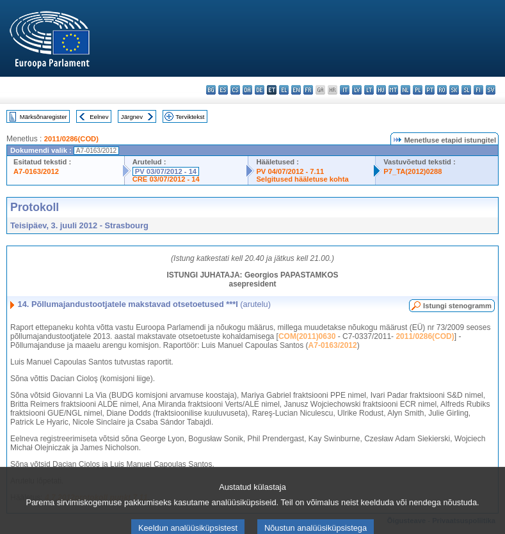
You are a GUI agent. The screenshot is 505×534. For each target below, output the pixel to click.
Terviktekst (189, 116)
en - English (296, 90)
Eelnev (99, 116)
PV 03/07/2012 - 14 (165, 171)
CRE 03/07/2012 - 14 (166, 179)
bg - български (211, 90)
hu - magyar (381, 90)
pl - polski (417, 90)
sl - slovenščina (466, 90)
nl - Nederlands (405, 90)
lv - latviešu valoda (357, 90)
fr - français (308, 90)
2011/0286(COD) (71, 139)
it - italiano (344, 90)
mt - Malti (393, 90)
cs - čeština (235, 90)
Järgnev (132, 116)
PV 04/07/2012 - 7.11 (290, 171)
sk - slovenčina (454, 90)
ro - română (442, 90)
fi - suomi (478, 90)
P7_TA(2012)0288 (412, 171)
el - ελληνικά (284, 90)
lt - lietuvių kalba (369, 90)
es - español (223, 90)
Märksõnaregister (43, 116)
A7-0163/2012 (36, 171)
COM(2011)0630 (306, 336)
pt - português (430, 90)
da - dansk (247, 90)
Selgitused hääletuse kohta (302, 179)
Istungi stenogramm (457, 306)
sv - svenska (490, 90)
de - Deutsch (259, 90)
